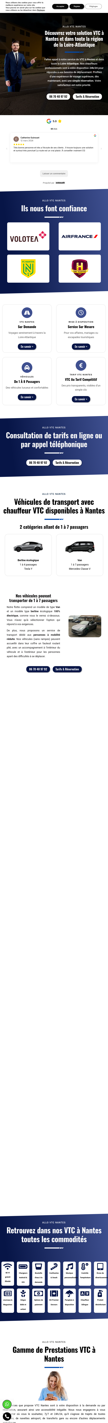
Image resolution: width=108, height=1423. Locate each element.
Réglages (41, 10)
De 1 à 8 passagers (27, 381)
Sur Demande (27, 326)
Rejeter (76, 6)
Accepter (60, 6)
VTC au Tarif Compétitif (81, 379)
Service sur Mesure (81, 326)
